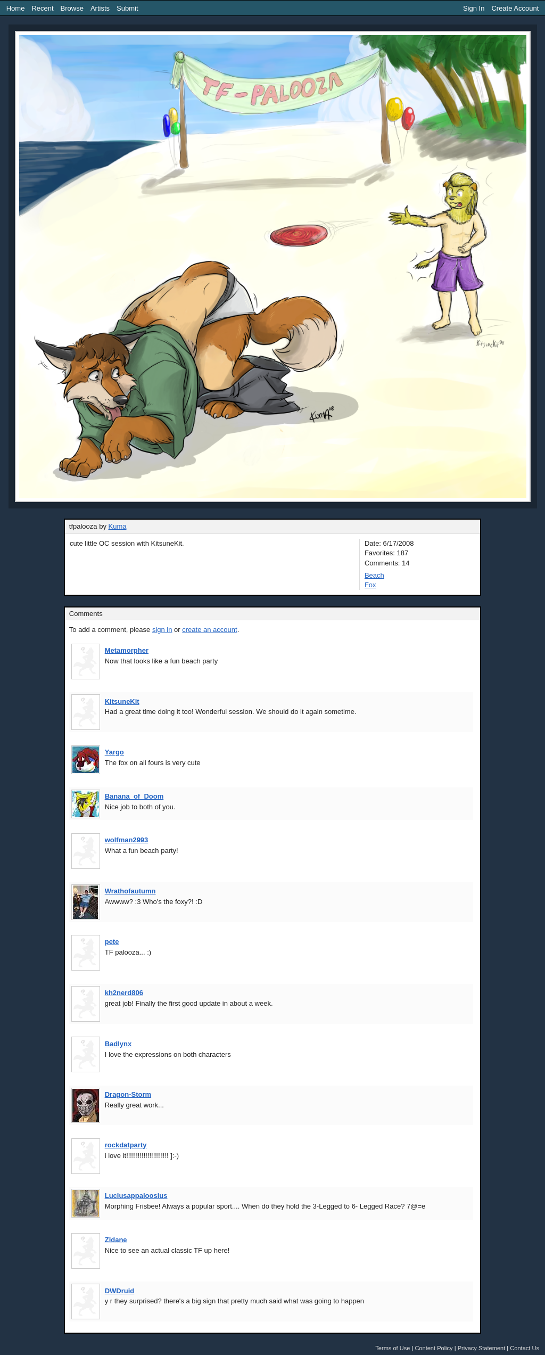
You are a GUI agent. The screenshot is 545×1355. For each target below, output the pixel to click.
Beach (374, 575)
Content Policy (433, 1348)
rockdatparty (126, 1145)
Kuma (118, 526)
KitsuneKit (122, 701)
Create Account (515, 8)
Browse (72, 8)
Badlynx (118, 1044)
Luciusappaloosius (136, 1196)
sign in (162, 630)
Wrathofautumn (130, 891)
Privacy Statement (482, 1348)
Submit (127, 8)
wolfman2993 (126, 840)
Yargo (114, 752)
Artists (100, 8)
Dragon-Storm (128, 1094)
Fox (370, 585)
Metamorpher (126, 650)
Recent (42, 8)
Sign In (473, 8)
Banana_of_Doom (134, 796)
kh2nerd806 (124, 993)
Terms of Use (392, 1348)
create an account (209, 630)
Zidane (116, 1240)
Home (15, 8)
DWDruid (120, 1291)
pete (112, 942)
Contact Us (524, 1348)
